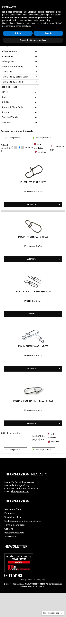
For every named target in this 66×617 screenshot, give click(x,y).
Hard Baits (6, 72)
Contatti (8, 529)
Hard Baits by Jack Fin (12, 82)
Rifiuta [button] (18, 33)
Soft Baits (6, 102)
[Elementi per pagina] (42, 439)
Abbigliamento (9, 51)
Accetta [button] (48, 33)
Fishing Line (7, 61)
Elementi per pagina (38, 438)
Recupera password (14, 533)
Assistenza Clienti (13, 509)
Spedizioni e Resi (12, 517)
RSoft (43, 586)
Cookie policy (39, 580)
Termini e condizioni (14, 525)
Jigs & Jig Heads (9, 87)
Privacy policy (26, 580)
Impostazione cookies (53, 613)
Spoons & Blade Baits (12, 107)
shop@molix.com (20, 491)
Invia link (41, 152)
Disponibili (15, 138)
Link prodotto (38, 146)
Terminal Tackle (9, 117)
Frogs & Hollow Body (12, 67)
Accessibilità (10, 537)
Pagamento (10, 513)
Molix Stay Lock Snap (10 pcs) (33, 292)
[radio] (12, 147)
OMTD (4, 92)
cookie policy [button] (44, 20)
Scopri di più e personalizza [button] (33, 40)
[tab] (20, 51)
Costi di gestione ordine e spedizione (22, 521)
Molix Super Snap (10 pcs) (33, 346)
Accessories (7, 56)
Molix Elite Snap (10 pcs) (33, 182)
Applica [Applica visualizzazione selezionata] (29, 147)
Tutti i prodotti (43, 138)
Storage (5, 112)
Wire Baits (6, 122)
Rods (4, 97)
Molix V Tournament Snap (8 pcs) (33, 401)
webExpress (33, 586)
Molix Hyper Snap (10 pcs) (33, 237)
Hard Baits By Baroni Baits (14, 77)
